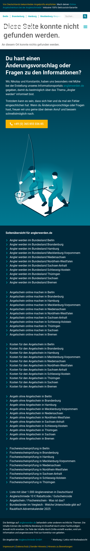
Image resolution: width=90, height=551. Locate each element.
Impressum (8, 546)
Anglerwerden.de (19, 26)
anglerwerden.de (73, 85)
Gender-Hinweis (38, 546)
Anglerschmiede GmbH (30, 539)
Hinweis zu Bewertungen (60, 546)
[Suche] (85, 16)
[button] (85, 27)
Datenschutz (22, 546)
